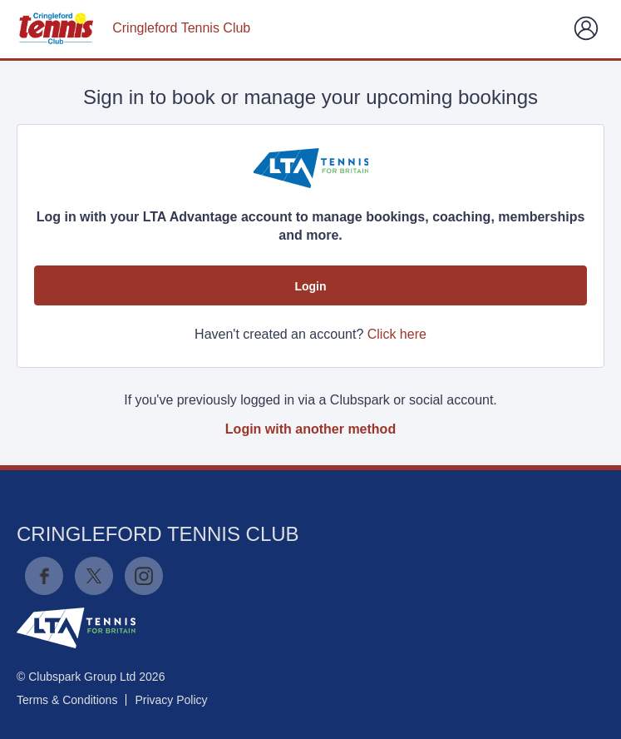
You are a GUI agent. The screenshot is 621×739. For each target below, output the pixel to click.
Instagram (144, 576)
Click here (396, 334)
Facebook (44, 576)
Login (310, 286)
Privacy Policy (171, 700)
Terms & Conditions (67, 700)
